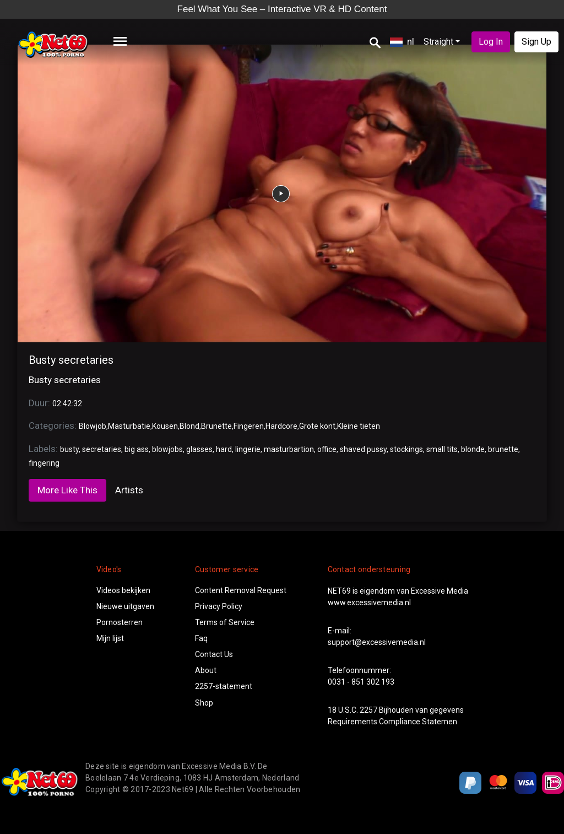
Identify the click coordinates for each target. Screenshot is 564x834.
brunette (503, 449)
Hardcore (281, 426)
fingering (44, 463)
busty (69, 449)
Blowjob (92, 426)
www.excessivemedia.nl (369, 602)
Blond (189, 426)
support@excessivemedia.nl (377, 642)
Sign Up (536, 41)
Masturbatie (129, 426)
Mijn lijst (110, 638)
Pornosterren (119, 622)
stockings (406, 449)
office (327, 449)
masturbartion (289, 449)
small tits (442, 449)
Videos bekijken (123, 590)
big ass (136, 449)
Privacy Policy (218, 606)
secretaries (101, 449)
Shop (204, 702)
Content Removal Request (240, 590)
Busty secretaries (71, 360)
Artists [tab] (129, 490)
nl (402, 41)
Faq (201, 638)
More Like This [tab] (67, 490)
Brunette (216, 426)
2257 (368, 710)
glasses (199, 449)
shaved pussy (363, 449)
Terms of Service (224, 622)
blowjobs (167, 449)
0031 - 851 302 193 (361, 681)
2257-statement (223, 686)
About (205, 670)
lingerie (248, 449)
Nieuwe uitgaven (125, 606)
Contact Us (214, 654)
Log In (491, 41)
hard (224, 449)
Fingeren (249, 426)
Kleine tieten (358, 426)
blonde (473, 449)
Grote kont (317, 426)
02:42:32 (67, 403)
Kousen (165, 426)
